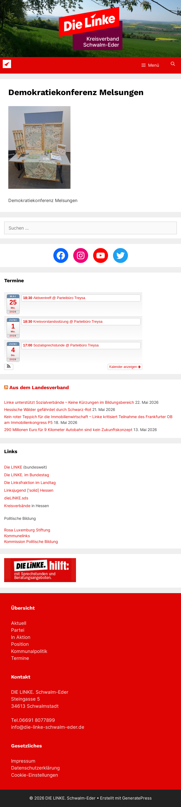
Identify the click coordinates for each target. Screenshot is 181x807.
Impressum (23, 761)
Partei (17, 630)
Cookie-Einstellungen (34, 775)
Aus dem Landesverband (39, 387)
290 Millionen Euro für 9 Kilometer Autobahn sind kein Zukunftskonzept (68, 429)
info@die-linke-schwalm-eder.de (47, 727)
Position (20, 644)
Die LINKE (13, 467)
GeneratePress (137, 798)
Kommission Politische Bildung (31, 541)
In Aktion (20, 637)
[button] (8, 367)
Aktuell (18, 623)
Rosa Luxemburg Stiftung (27, 530)
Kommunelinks (17, 535)
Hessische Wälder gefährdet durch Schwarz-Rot (47, 409)
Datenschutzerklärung (35, 768)
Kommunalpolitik (29, 651)
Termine (20, 658)
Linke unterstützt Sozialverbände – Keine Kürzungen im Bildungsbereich (69, 402)
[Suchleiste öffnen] (173, 64)
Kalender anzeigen (125, 367)
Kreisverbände (17, 505)
